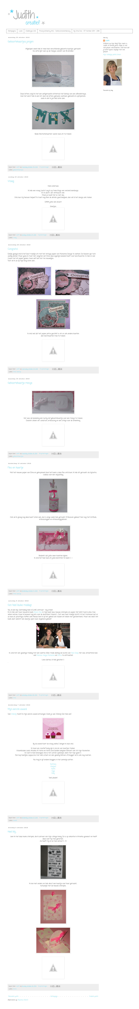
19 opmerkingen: (44, 454)
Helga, (45, 655)
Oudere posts (93, 996)
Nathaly (53, 764)
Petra (60, 655)
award (15, 821)
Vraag (11, 181)
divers (15, 989)
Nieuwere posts (13, 996)
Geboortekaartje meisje (20, 383)
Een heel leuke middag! (20, 605)
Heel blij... (12, 831)
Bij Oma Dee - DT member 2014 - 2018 (86, 31)
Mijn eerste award (17, 709)
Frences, (39, 655)
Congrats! (13, 249)
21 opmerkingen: (44, 167)
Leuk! (21, 31)
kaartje (19, 372)
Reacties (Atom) (23, 1000)
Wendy (13, 714)
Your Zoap (74, 653)
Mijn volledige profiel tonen (112, 55)
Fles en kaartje (15, 467)
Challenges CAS (31, 31)
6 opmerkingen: (44, 818)
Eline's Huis (38, 612)
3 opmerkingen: (42, 235)
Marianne (51, 655)
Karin (53, 769)
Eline (14, 372)
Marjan (53, 766)
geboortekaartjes (18, 170)
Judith (107, 41)
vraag (15, 238)
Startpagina (12, 31)
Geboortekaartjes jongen (20, 41)
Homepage (53, 996)
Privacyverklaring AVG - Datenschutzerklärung (54, 31)
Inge (53, 771)
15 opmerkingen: (44, 591)
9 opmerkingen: (43, 986)
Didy (53, 773)
